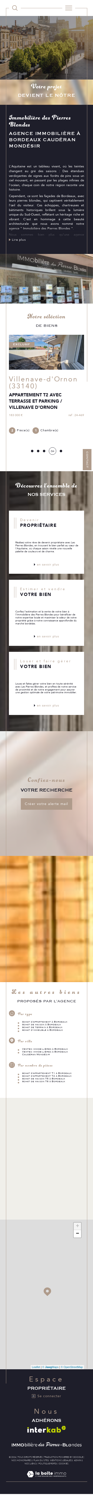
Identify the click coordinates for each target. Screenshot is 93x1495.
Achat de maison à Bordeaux (41, 1024)
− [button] (77, 1234)
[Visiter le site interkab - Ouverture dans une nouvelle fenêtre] (46, 1429)
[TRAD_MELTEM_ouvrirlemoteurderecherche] (15, 8)
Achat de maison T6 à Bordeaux (43, 1081)
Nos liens (30, 1463)
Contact (87, 459)
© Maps (50, 1367)
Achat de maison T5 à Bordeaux (43, 1078)
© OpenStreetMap (72, 1367)
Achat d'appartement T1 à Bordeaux (47, 1073)
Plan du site (40, 1460)
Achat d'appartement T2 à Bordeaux (47, 1076)
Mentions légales (61, 1460)
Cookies (63, 1463)
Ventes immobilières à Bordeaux (45, 1049)
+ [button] (77, 1226)
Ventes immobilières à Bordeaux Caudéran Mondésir (45, 1053)
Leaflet (36, 1367)
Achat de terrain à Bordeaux (42, 1027)
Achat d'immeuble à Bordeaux (42, 1030)
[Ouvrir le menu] (68, 8)
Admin (77, 1460)
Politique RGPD (47, 1463)
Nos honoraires (21, 1460)
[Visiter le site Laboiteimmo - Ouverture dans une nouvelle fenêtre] (46, 1479)
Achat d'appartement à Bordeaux (44, 1022)
